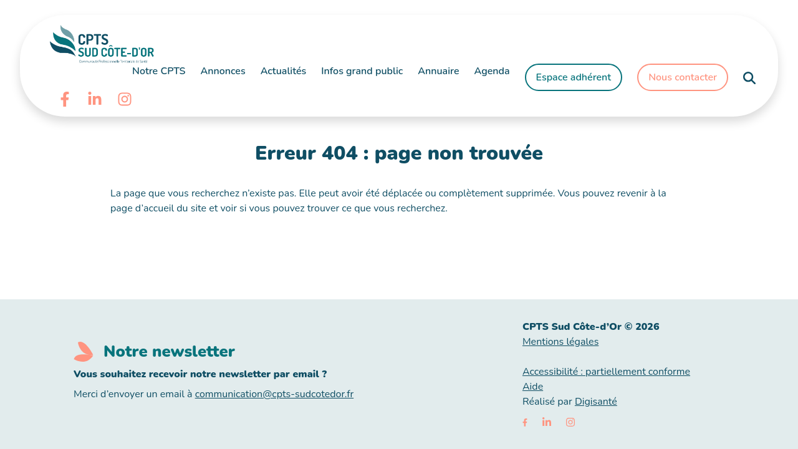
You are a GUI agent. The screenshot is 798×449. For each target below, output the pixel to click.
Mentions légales (560, 342)
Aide (532, 386)
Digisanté (596, 401)
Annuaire (438, 71)
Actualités (284, 71)
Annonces (223, 71)
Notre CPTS (159, 71)
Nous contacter (682, 77)
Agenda (492, 71)
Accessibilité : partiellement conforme (606, 372)
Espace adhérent (574, 77)
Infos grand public (362, 71)
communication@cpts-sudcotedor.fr (274, 394)
